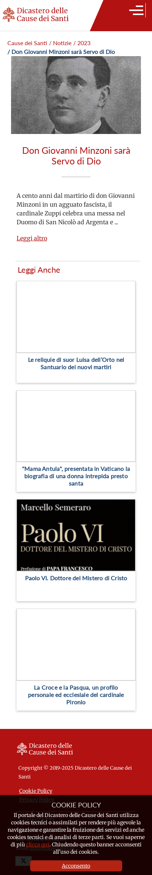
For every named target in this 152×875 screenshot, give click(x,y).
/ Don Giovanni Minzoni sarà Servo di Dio (61, 51)
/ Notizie (60, 42)
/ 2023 (82, 42)
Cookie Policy (35, 791)
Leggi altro (32, 238)
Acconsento (76, 866)
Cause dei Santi (27, 42)
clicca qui (37, 844)
